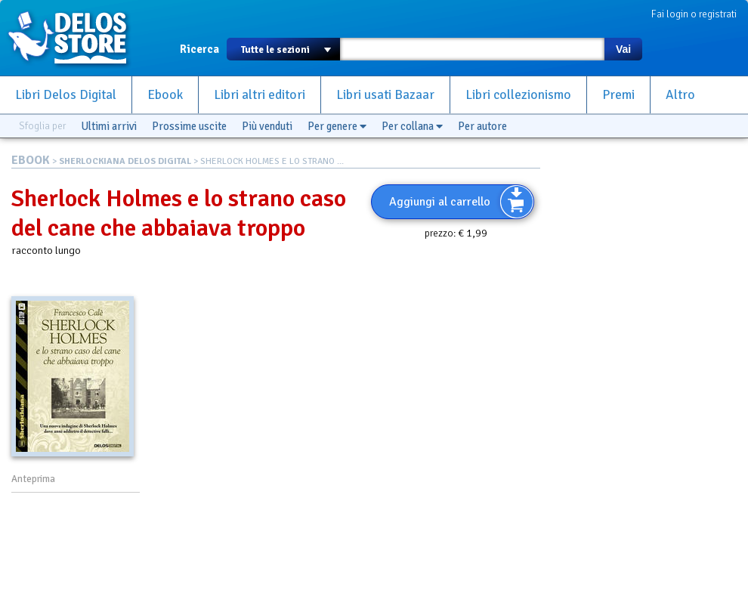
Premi (618, 95)
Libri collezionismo (518, 95)
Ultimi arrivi (109, 126)
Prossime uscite (189, 126)
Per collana (412, 126)
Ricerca (199, 49)
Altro (680, 95)
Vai (623, 49)
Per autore (482, 126)
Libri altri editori (259, 95)
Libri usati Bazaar (385, 95)
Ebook (165, 95)
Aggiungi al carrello (439, 201)
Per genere (337, 126)
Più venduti (267, 126)
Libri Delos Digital (65, 95)
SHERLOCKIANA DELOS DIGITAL (125, 161)
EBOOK (30, 160)
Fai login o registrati (694, 14)
